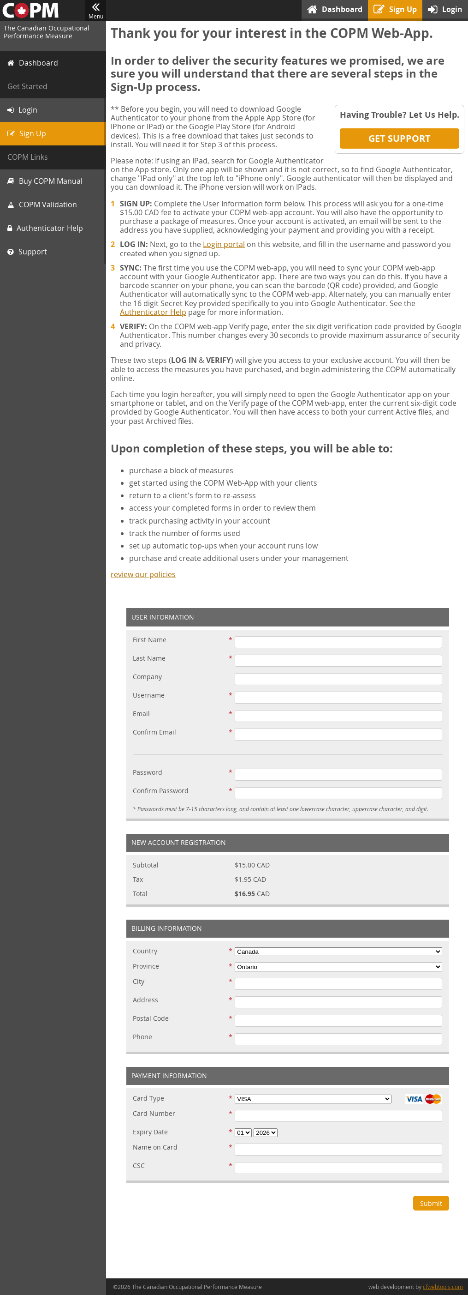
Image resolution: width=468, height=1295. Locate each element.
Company (147, 677)
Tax (138, 880)
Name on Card (155, 1147)
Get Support (399, 138)
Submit (431, 1203)
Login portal (224, 244)
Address (145, 1000)
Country (145, 951)
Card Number (154, 1114)
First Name (149, 640)
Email (141, 714)
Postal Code (151, 1019)
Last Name (149, 659)
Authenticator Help (153, 312)
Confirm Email (154, 732)
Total (140, 894)
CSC (139, 1166)
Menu (95, 10)
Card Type (148, 1098)
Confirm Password (161, 791)
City (138, 982)
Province (146, 966)
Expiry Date (150, 1132)
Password (147, 773)
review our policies (143, 574)
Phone (142, 1037)
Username (149, 695)
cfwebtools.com (443, 1286)
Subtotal (146, 865)
